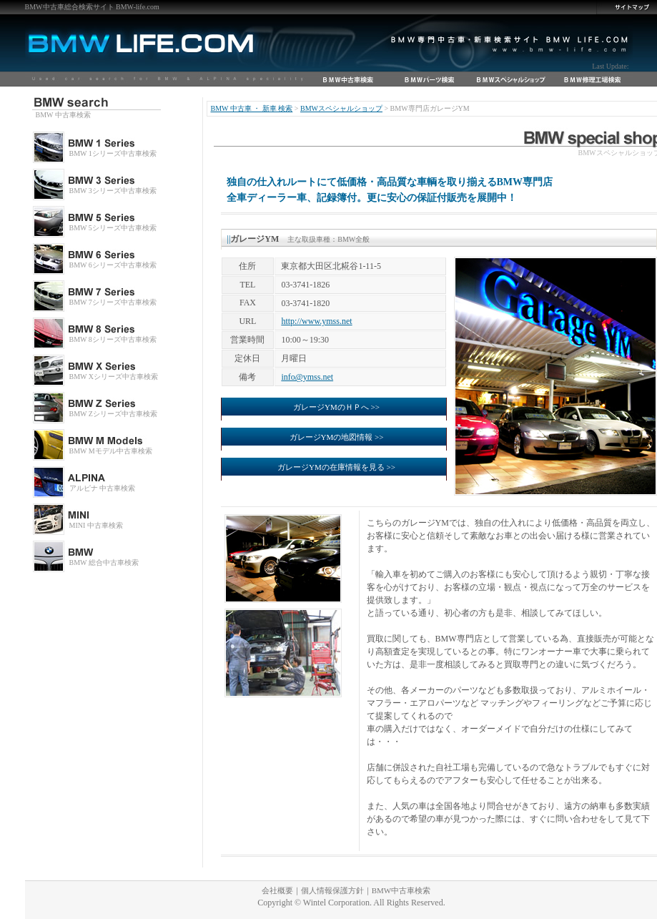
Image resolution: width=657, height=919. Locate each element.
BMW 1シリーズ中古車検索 (113, 153)
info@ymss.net (307, 377)
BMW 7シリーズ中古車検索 (113, 302)
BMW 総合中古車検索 (104, 562)
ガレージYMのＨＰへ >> (336, 407)
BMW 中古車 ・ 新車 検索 (252, 108)
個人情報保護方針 (332, 890)
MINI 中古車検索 (96, 525)
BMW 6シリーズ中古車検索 (113, 265)
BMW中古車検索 (401, 890)
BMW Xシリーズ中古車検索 (114, 376)
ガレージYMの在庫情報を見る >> (336, 467)
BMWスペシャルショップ (341, 108)
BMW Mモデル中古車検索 (110, 451)
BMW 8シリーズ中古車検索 (113, 339)
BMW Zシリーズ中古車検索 (113, 414)
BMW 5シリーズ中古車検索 (113, 228)
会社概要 (277, 890)
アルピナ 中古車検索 (102, 488)
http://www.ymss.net (316, 321)
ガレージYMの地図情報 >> (337, 437)
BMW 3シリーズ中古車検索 (113, 191)
